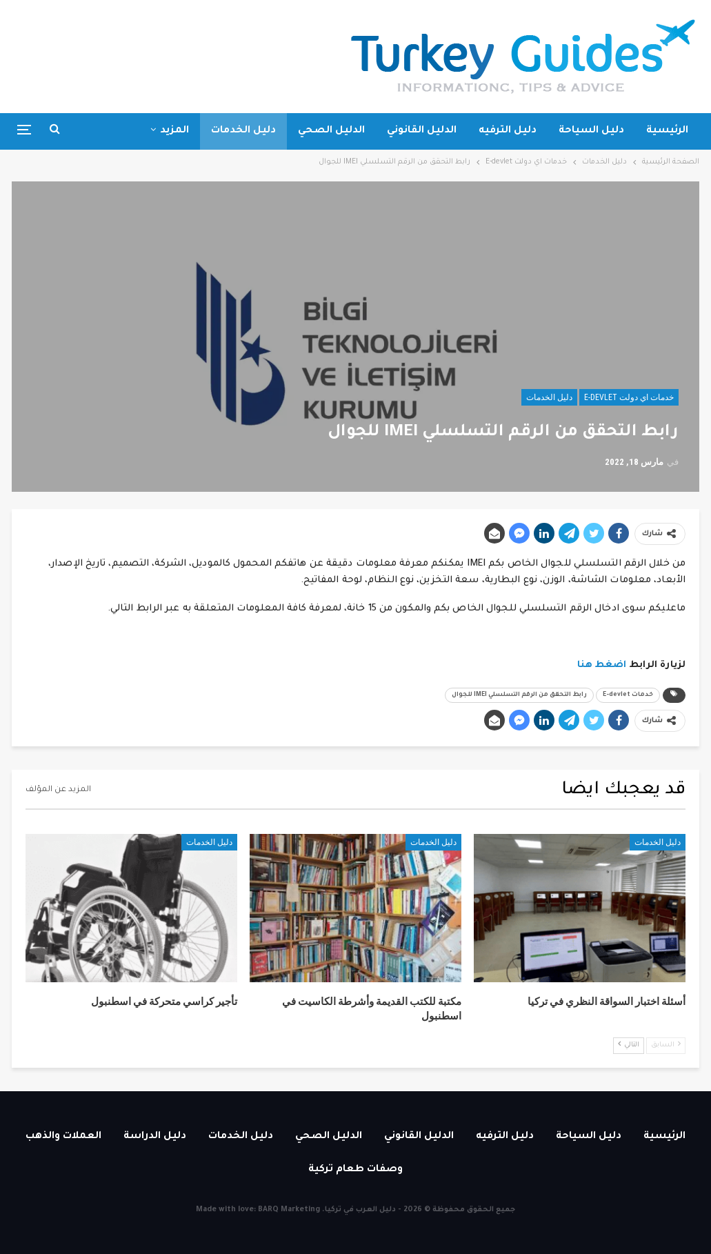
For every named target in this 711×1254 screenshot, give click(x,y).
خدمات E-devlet (628, 695)
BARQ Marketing (289, 1210)
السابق (666, 1044)
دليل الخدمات (243, 131)
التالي (628, 1044)
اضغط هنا (602, 665)
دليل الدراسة (154, 1136)
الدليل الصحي (331, 131)
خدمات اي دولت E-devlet (629, 397)
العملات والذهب (63, 1136)
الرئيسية (667, 131)
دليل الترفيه (508, 131)
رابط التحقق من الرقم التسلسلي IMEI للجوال (519, 695)
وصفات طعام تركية (355, 1169)
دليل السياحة (591, 131)
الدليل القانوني (422, 131)
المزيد (174, 131)
